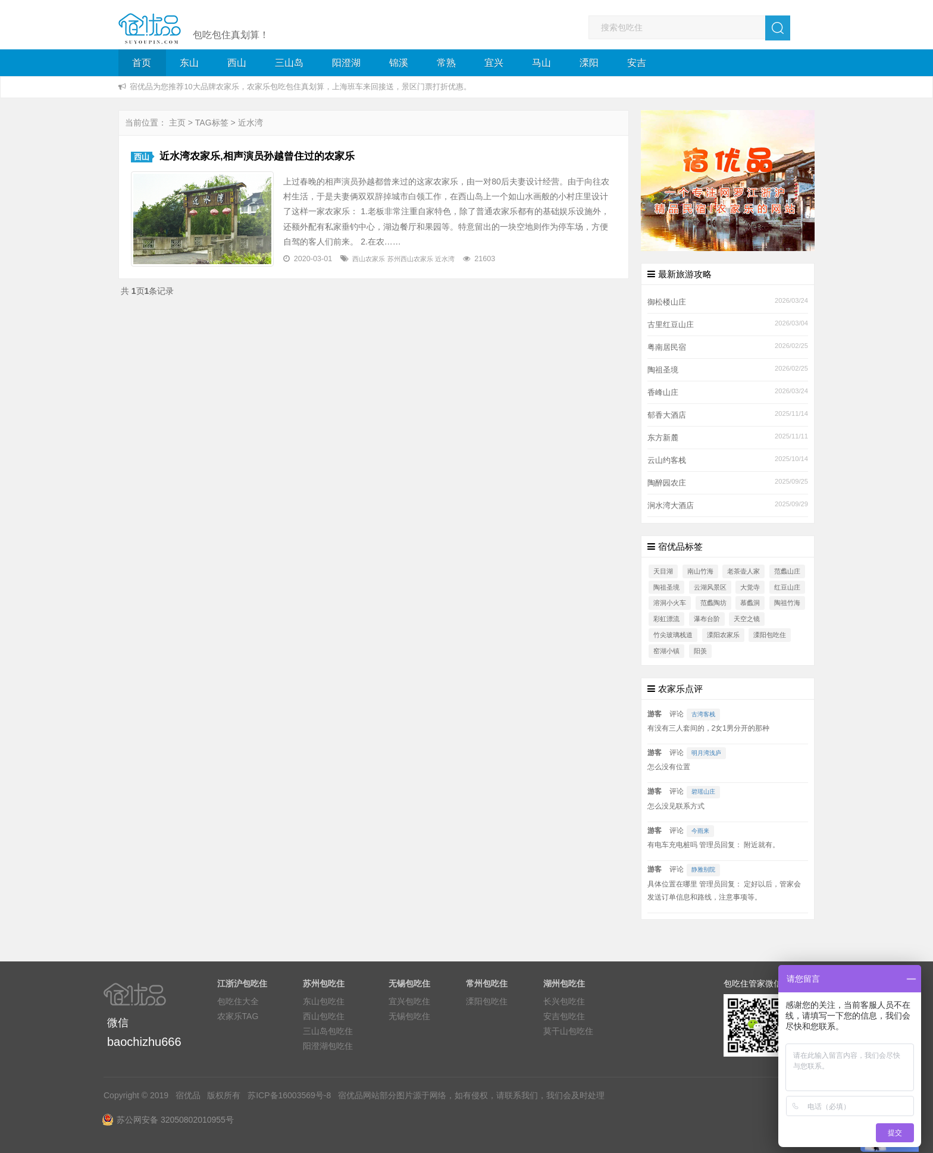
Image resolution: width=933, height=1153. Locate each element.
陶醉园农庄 (666, 483)
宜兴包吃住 (409, 1001)
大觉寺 (750, 587)
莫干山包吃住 (568, 1031)
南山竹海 (700, 571)
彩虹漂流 (666, 618)
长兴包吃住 (564, 1001)
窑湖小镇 (666, 650)
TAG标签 (211, 122)
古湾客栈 (703, 714)
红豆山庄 (787, 587)
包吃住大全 (238, 1001)
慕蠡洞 (750, 602)
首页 (141, 63)
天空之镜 (747, 618)
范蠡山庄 (787, 571)
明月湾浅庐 (706, 753)
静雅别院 (703, 869)
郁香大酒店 (666, 415)
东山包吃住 (324, 1001)
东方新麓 (662, 438)
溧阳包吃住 (769, 634)
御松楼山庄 (666, 302)
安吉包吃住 (564, 1016)
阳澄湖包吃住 (328, 1046)
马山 (541, 63)
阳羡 (700, 650)
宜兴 (493, 63)
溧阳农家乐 (723, 634)
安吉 (636, 63)
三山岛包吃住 (328, 1031)
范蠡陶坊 (713, 602)
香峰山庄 (662, 392)
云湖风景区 (710, 587)
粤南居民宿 (666, 347)
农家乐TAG (238, 1016)
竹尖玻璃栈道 (673, 634)
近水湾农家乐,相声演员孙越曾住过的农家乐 (257, 156)
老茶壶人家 (743, 571)
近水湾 (445, 258)
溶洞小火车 (669, 602)
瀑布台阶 (707, 618)
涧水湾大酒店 (670, 506)
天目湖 (663, 571)
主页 (177, 122)
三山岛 (289, 63)
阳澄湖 (346, 63)
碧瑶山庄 (703, 791)
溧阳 (589, 63)
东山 (189, 63)
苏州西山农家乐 (410, 258)
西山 (236, 63)
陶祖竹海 (787, 602)
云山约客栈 (666, 460)
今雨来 (700, 831)
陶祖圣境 (662, 370)
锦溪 (398, 63)
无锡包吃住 (409, 1016)
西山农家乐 (368, 258)
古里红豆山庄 (670, 325)
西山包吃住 (324, 1016)
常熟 (446, 63)
